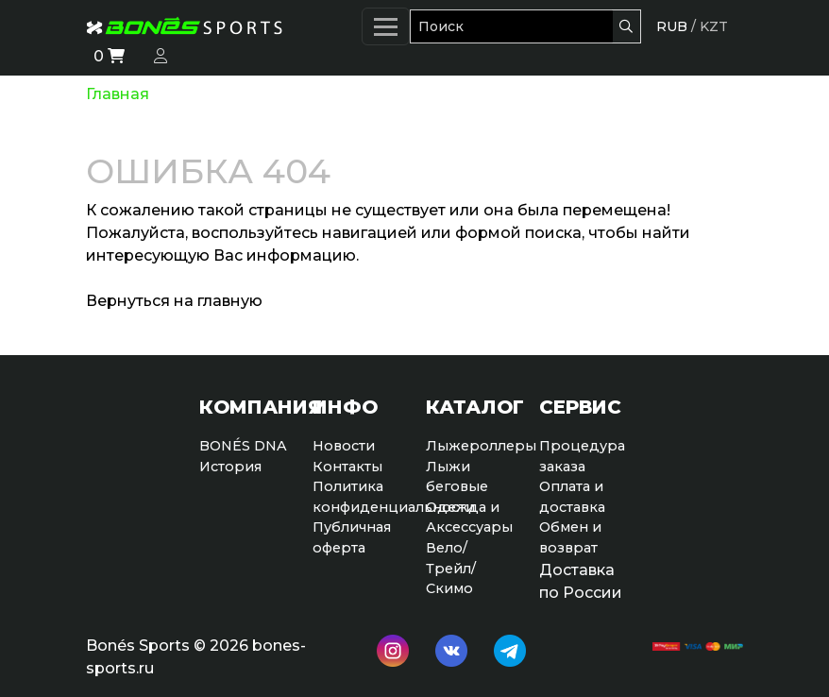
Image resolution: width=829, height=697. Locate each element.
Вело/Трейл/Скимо (451, 568)
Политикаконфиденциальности (358, 497)
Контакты (347, 466)
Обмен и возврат (570, 537)
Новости (344, 445)
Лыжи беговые (457, 477)
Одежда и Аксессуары (469, 517)
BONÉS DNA (243, 445)
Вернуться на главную (174, 301)
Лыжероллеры (471, 445)
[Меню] (386, 26)
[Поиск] (511, 26)
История (230, 466)
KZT (714, 26)
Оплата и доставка (572, 497)
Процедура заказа (582, 456)
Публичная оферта (352, 537)
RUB (671, 26)
